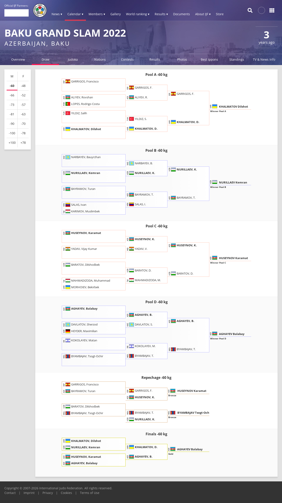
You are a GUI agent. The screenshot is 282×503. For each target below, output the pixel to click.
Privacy (48, 493)
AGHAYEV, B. (140, 314)
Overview (18, 59)
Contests (127, 59)
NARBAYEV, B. (140, 163)
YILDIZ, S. (137, 118)
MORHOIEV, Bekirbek (81, 287)
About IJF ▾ (203, 14)
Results (154, 59)
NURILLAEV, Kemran (81, 173)
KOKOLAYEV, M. (141, 346)
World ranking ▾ (137, 14)
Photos (182, 59)
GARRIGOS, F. (139, 87)
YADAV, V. (137, 248)
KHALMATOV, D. (142, 128)
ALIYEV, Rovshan (78, 97)
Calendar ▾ (75, 14)
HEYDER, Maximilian (80, 331)
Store (220, 14)
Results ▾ (161, 14)
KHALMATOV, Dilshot (82, 129)
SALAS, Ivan (75, 204)
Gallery (115, 14)
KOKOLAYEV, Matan (80, 340)
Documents (181, 14)
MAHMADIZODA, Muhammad (86, 280)
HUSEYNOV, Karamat (82, 232)
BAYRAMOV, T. (140, 194)
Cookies (66, 493)
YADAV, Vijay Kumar (80, 248)
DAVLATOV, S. (140, 324)
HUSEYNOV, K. (141, 239)
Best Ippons (209, 59)
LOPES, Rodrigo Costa (81, 103)
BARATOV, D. (139, 270)
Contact (10, 493)
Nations (100, 59)
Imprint (29, 493)
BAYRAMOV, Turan (79, 189)
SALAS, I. (136, 204)
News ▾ (57, 14)
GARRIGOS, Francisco (81, 81)
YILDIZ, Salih (75, 113)
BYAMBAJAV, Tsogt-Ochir (83, 356)
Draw (45, 59)
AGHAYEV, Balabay (80, 308)
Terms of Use (89, 493)
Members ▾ (97, 14)
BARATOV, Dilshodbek (81, 264)
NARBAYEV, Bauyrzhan (82, 157)
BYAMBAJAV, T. (140, 355)
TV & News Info (264, 59)
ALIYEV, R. (137, 97)
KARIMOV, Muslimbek (81, 211)
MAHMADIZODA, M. (144, 280)
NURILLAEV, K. (141, 173)
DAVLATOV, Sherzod (80, 324)
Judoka (73, 59)
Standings (236, 59)
